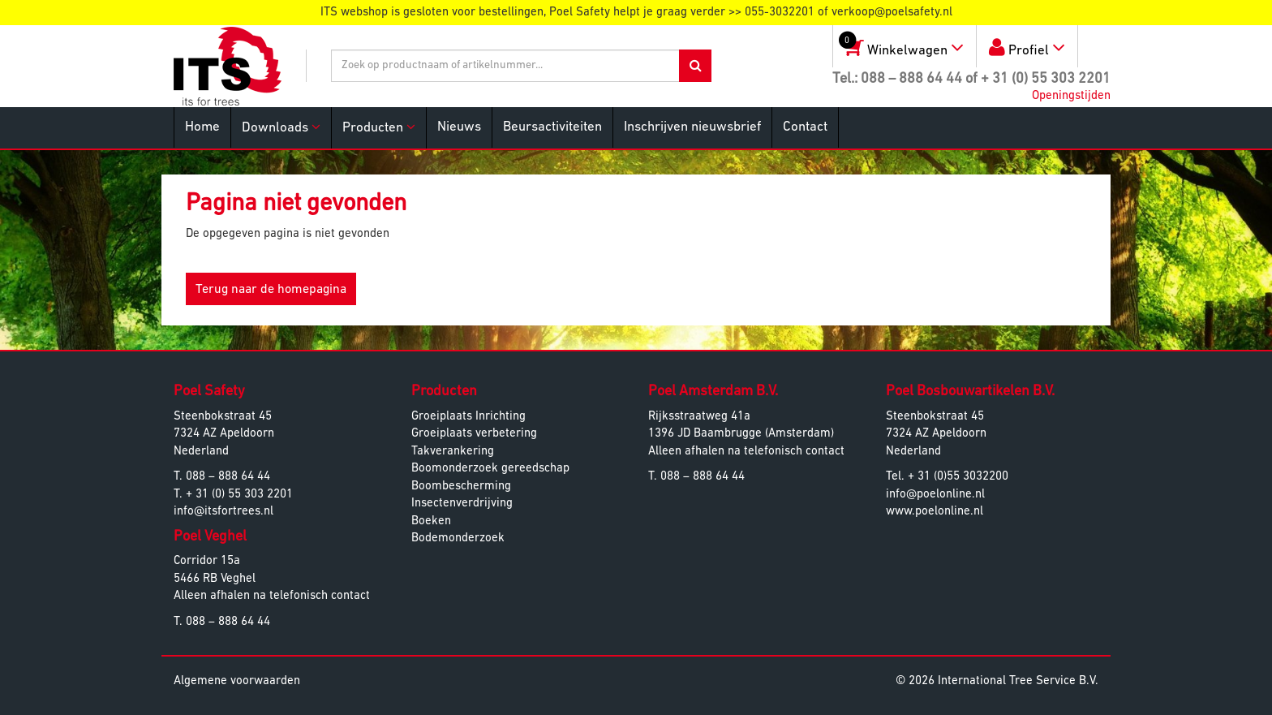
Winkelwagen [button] (898, 44)
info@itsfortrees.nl (223, 512)
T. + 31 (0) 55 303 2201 (233, 495)
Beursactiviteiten (552, 127)
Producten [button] (378, 127)
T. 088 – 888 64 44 (222, 477)
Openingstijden (1071, 96)
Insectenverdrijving (462, 503)
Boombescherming (461, 486)
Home (202, 127)
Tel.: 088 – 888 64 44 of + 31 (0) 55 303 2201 (971, 79)
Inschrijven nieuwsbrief (692, 127)
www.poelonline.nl (934, 512)
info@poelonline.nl (935, 495)
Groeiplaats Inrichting (468, 417)
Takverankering (452, 452)
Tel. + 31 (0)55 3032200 (947, 477)
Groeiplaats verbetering (474, 434)
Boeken (431, 521)
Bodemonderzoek (458, 538)
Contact (805, 127)
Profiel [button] (1027, 47)
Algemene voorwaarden (237, 681)
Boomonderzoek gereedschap (490, 469)
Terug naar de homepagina (271, 289)
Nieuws (459, 127)
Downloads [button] (281, 127)
